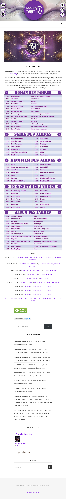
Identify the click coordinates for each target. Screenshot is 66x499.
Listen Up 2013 (47, 298)
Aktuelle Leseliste (24, 434)
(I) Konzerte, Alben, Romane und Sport (29, 257)
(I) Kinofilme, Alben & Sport (27, 264)
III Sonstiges (47, 286)
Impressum (37, 486)
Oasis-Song (13, 74)
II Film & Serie (36, 286)
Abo (48, 326)
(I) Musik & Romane (31, 278)
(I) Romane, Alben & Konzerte (31, 270)
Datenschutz (46, 486)
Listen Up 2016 (10, 298)
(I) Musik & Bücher (32, 274)
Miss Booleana (20, 380)
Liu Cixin (18, 445)
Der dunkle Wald (20, 443)
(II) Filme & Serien (50, 270)
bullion (17, 373)
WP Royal (29, 486)
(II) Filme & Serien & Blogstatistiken (46, 282)
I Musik (27, 286)
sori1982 (17, 365)
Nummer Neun (20, 341)
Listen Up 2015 (22, 298)
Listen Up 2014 (35, 298)
